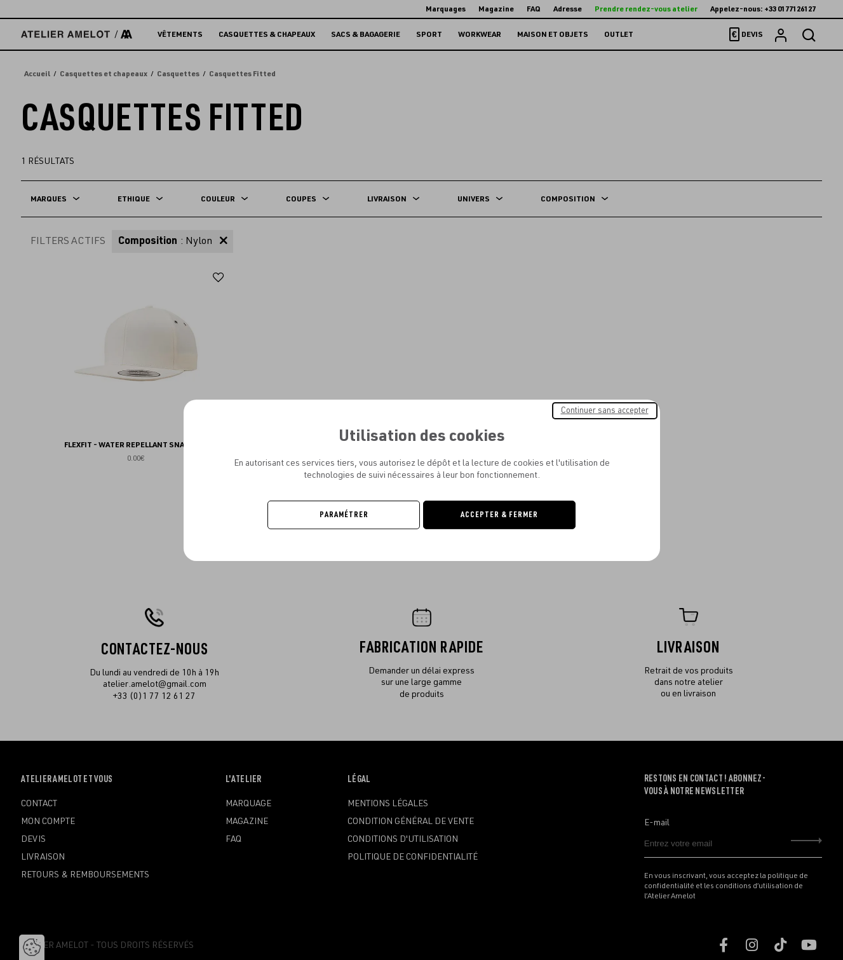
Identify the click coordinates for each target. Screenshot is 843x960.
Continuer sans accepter (605, 410)
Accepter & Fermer (499, 515)
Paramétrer (344, 515)
